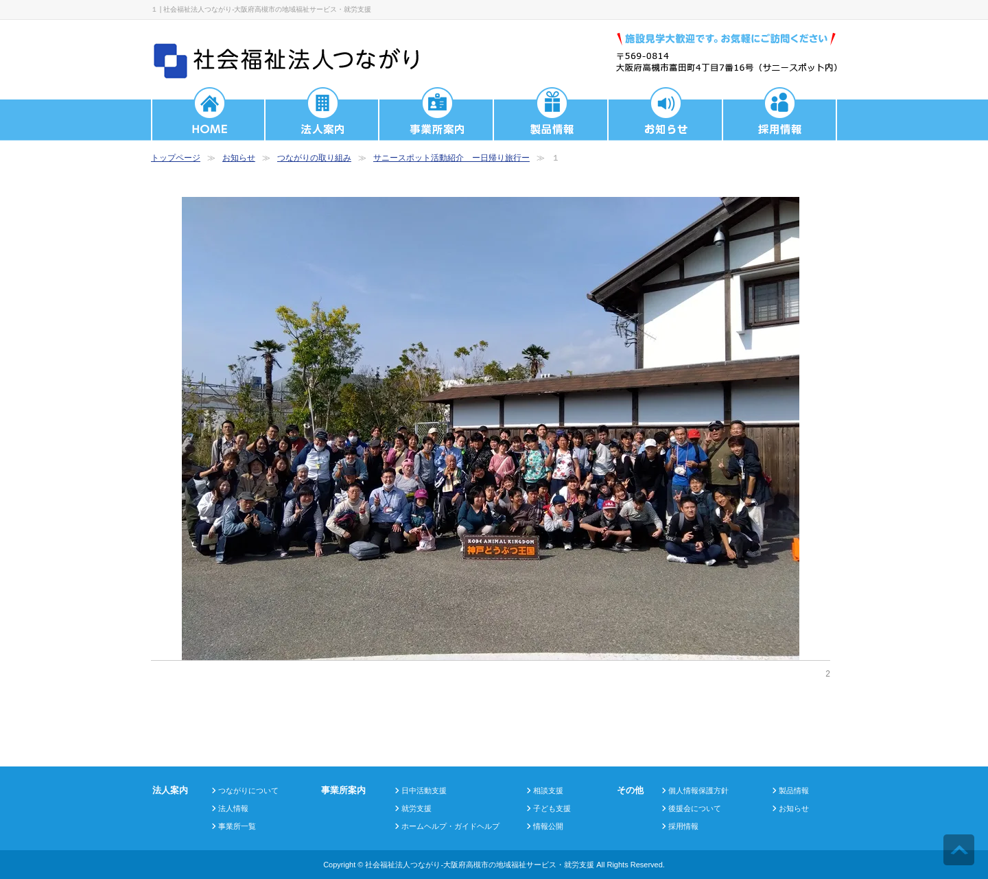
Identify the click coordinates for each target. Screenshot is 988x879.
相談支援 (548, 790)
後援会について (694, 808)
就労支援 (416, 808)
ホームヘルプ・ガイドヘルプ (450, 826)
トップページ (175, 158)
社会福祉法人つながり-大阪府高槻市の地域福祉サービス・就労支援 (479, 864)
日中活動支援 (424, 790)
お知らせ (238, 158)
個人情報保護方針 (698, 790)
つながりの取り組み (314, 158)
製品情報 (794, 790)
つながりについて (248, 790)
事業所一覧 (237, 826)
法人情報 (233, 808)
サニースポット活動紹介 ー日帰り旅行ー (451, 158)
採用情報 (683, 826)
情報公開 (548, 826)
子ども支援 (552, 808)
